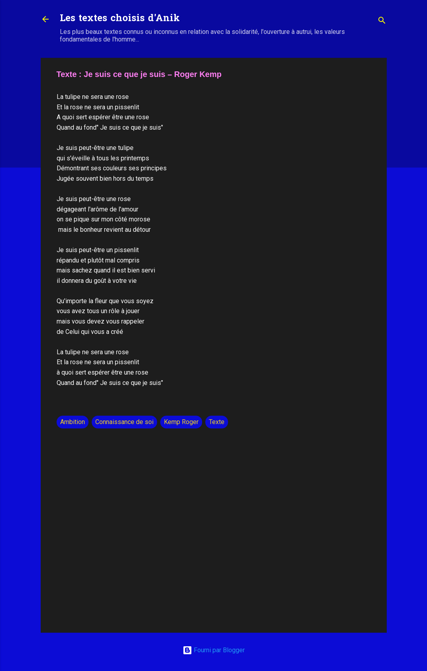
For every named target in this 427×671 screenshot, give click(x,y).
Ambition (72, 422)
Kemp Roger (181, 422)
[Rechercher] (382, 22)
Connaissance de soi (124, 422)
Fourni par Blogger (214, 650)
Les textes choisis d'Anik (120, 19)
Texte (216, 422)
